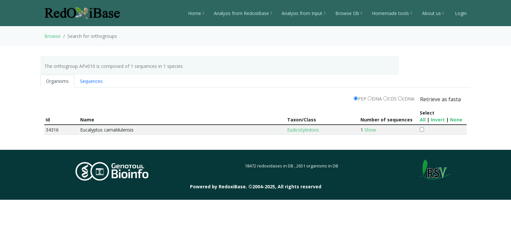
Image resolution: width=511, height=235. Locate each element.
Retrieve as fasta (440, 99)
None (456, 120)
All (423, 120)
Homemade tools (392, 13)
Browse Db (348, 13)
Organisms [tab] (57, 81)
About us (433, 13)
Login (460, 13)
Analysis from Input (303, 13)
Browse (52, 36)
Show (370, 130)
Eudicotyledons (303, 130)
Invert (438, 120)
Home (196, 13)
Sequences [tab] (91, 81)
